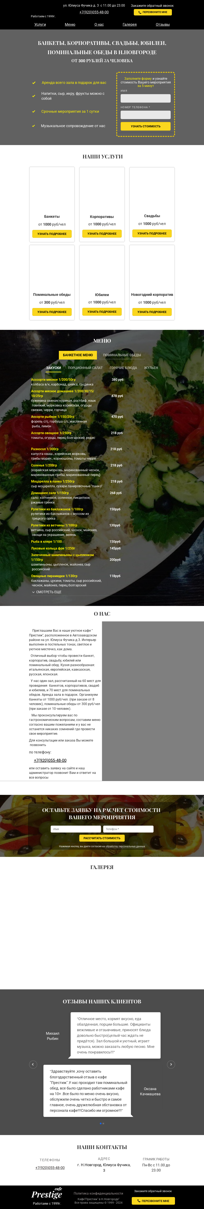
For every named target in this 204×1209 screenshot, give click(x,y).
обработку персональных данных (125, 846)
